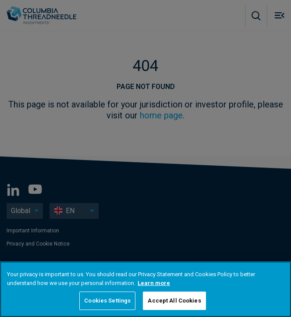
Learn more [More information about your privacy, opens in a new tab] (154, 283)
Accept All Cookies (174, 300)
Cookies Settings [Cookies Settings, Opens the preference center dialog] (107, 300)
